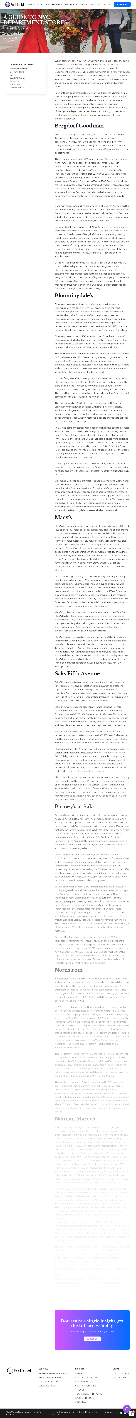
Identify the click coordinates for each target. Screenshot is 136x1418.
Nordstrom (14, 84)
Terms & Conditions (61, 1412)
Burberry (106, 898)
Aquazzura (75, 1282)
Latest (79, 1373)
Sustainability (84, 1381)
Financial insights (50, 1377)
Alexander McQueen (80, 752)
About (83, 4)
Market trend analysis (53, 1373)
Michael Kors (62, 1282)
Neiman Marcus (16, 87)
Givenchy (82, 901)
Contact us (119, 1377)
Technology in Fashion (89, 1394)
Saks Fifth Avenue (17, 78)
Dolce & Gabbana (110, 1282)
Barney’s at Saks (16, 81)
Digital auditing (49, 1381)
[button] (127, 1409)
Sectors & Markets (87, 1385)
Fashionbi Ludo (84, 1398)
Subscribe (122, 4)
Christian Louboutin (108, 767)
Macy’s (12, 75)
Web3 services (48, 1385)
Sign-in (108, 4)
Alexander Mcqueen (65, 901)
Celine (117, 1279)
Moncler (116, 898)
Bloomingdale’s (16, 72)
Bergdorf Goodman (18, 69)
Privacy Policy (78, 1412)
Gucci (123, 767)
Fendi (62, 771)
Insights (57, 4)
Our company (120, 1373)
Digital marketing (86, 1377)
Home (31, 4)
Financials (71, 4)
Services (43, 4)
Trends (80, 1390)
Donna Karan (62, 752)
